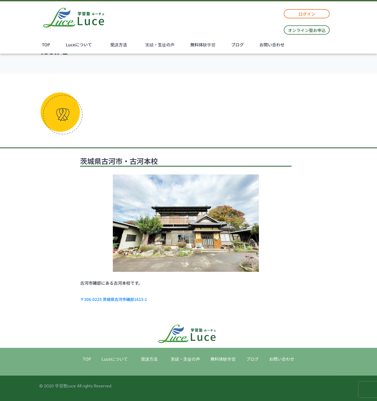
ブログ (237, 44)
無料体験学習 (202, 44)
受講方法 (118, 44)
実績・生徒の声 (160, 44)
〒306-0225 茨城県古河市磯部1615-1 (113, 299)
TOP (46, 44)
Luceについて (79, 44)
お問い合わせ (272, 44)
